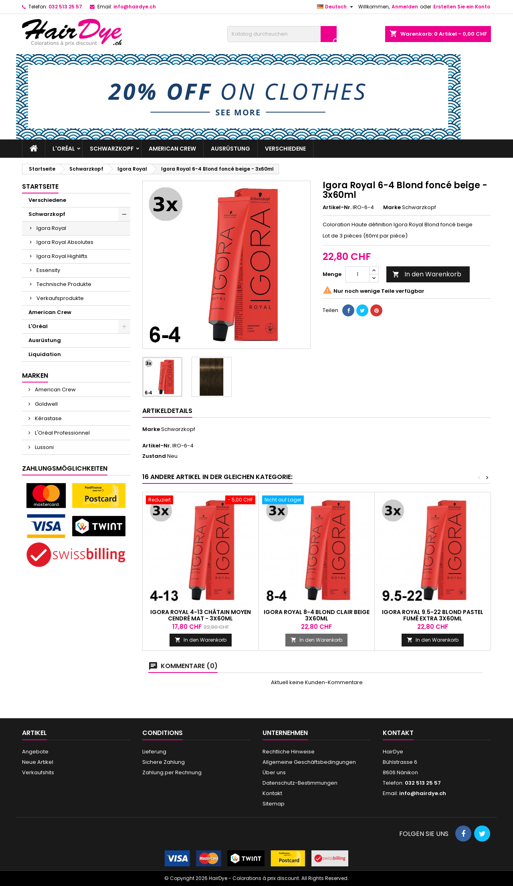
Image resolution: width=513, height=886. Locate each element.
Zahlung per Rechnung (172, 772)
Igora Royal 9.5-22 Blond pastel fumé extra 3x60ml (432, 615)
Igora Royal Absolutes (64, 242)
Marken (35, 375)
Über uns (274, 772)
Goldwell (46, 404)
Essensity (48, 270)
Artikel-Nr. (337, 207)
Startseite (40, 186)
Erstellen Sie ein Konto (461, 6)
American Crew (172, 149)
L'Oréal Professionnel (62, 433)
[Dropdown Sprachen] (336, 7)
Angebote (35, 751)
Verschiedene (285, 149)
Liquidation (44, 354)
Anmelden (405, 6)
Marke (392, 207)
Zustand (154, 456)
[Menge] (357, 274)
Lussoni (44, 447)
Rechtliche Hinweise (289, 751)
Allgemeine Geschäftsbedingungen (309, 762)
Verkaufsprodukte (60, 298)
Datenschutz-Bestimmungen (300, 783)
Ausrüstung (230, 149)
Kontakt (272, 793)
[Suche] (282, 34)
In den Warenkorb (426, 274)
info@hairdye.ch (134, 6)
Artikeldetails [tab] (167, 410)
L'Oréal (64, 149)
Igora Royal (51, 228)
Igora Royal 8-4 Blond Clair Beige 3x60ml (317, 615)
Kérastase (48, 418)
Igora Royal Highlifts (61, 256)
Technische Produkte (63, 284)
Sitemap (274, 803)
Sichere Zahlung (163, 762)
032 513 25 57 (65, 6)
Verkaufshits (38, 772)
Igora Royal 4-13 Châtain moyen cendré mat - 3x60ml (200, 615)
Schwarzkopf (112, 149)
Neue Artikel (37, 762)
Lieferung (154, 751)
